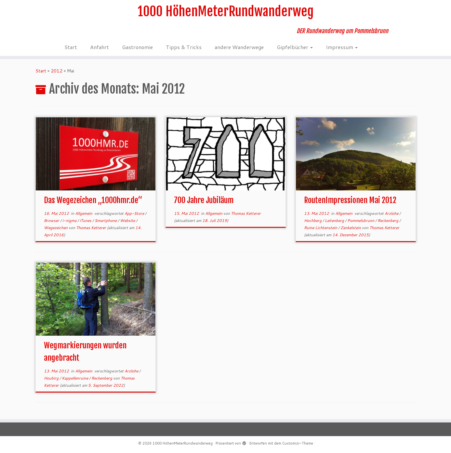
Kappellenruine (75, 378)
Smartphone (106, 220)
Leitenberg (335, 220)
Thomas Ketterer (91, 227)
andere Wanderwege (239, 47)
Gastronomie (137, 47)
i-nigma (69, 220)
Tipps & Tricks (184, 47)
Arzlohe (392, 213)
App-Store (135, 213)
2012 (56, 71)
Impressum (342, 47)
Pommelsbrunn (361, 220)
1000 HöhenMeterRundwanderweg (225, 11)
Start (70, 47)
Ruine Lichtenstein (321, 227)
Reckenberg (388, 220)
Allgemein (84, 213)
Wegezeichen (56, 227)
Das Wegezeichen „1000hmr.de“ (93, 200)
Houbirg (52, 378)
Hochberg (313, 220)
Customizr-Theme (297, 443)
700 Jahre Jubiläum (203, 200)
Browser (52, 220)
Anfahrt (99, 47)
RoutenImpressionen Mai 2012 (350, 200)
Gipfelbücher (295, 47)
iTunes (86, 220)
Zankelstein (351, 227)
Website (128, 220)
